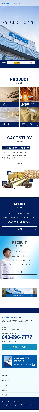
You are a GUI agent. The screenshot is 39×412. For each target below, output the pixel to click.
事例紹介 (5, 392)
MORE (19, 162)
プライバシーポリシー (20, 404)
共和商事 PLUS (7, 382)
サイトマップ (6, 404)
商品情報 (5, 387)
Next (35, 292)
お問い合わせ (19, 347)
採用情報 (5, 397)
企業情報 (5, 377)
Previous (4, 292)
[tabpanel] (19, 30)
